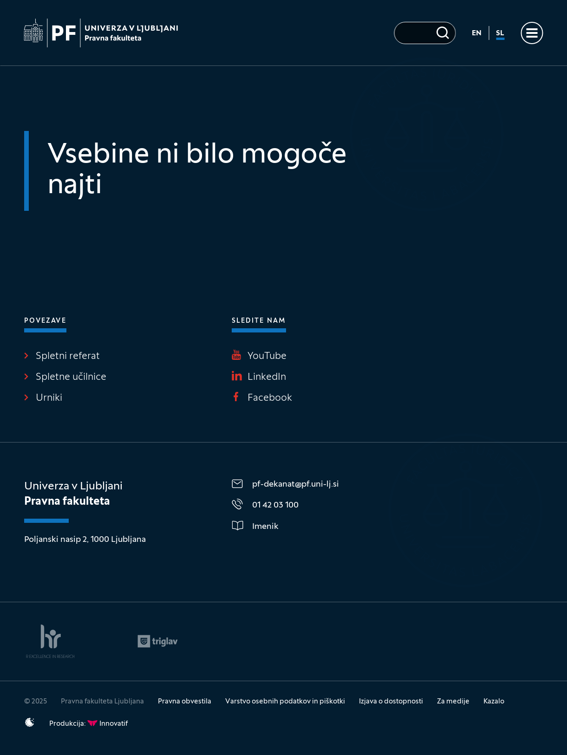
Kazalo (493, 701)
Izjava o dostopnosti (391, 701)
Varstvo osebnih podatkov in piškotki (285, 701)
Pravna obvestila (184, 701)
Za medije (453, 701)
